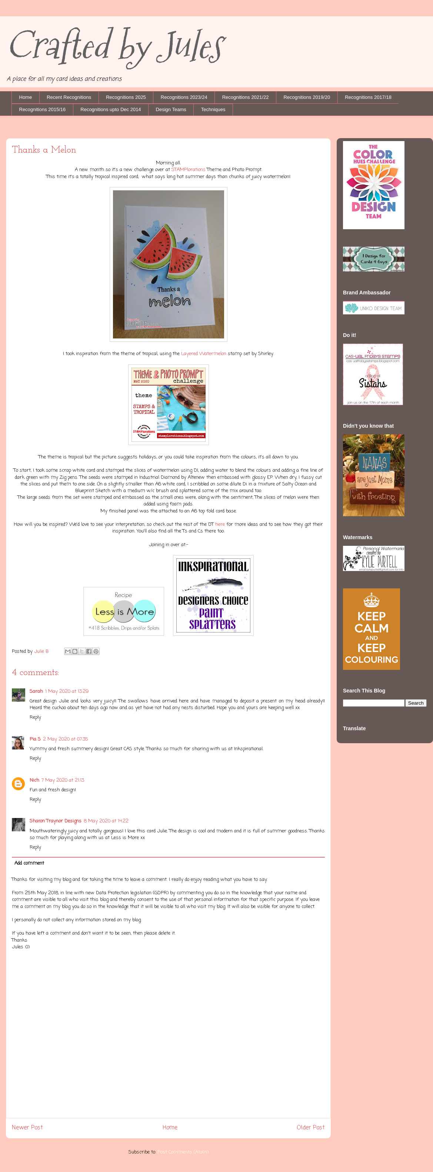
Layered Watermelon (203, 353)
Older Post (311, 1127)
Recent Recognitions (69, 97)
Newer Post (27, 1127)
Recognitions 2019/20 (306, 97)
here (220, 524)
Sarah (36, 691)
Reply (35, 717)
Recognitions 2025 (126, 97)
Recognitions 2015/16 (42, 109)
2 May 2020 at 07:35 (65, 739)
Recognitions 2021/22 (245, 97)
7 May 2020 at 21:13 (62, 780)
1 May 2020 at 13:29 (67, 691)
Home (25, 97)
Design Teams (171, 109)
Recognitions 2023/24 (184, 97)
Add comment (29, 863)
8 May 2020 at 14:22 (106, 821)
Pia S (35, 739)
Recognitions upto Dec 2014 (110, 109)
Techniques (213, 109)
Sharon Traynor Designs (55, 821)
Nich (34, 780)
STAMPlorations (188, 169)
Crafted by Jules (114, 45)
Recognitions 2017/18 (368, 97)
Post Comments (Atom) (183, 1152)
